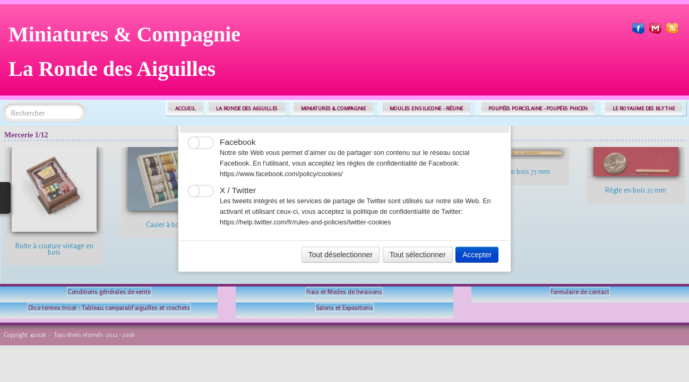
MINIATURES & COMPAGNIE (333, 108)
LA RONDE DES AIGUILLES (247, 108)
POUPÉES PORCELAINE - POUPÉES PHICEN (537, 108)
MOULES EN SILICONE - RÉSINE (426, 108)
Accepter (477, 254)
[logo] (128, 55)
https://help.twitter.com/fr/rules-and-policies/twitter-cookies (305, 222)
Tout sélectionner (418, 254)
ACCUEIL (185, 108)
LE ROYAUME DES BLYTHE (644, 108)
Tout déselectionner (340, 254)
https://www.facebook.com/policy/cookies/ (281, 174)
